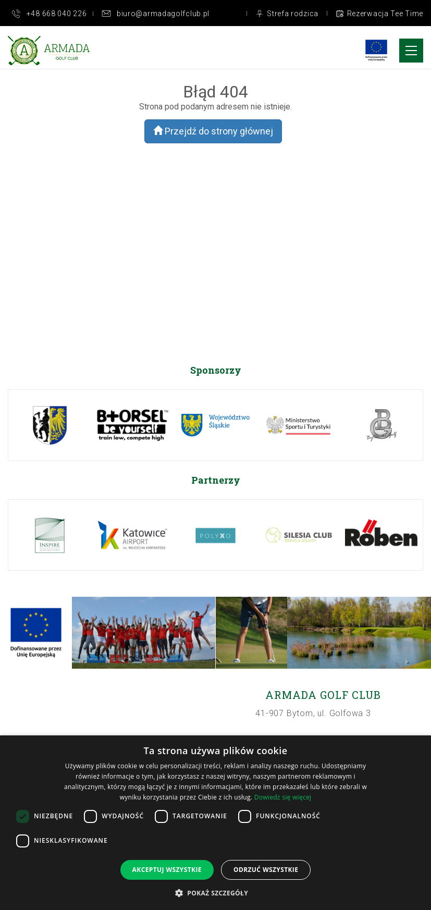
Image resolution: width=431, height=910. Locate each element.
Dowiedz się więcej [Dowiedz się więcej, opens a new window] (283, 797)
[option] (49, 425)
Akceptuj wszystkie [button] (167, 869)
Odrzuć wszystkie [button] (265, 869)
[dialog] (215, 822)
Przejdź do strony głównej (213, 131)
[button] (215, 892)
